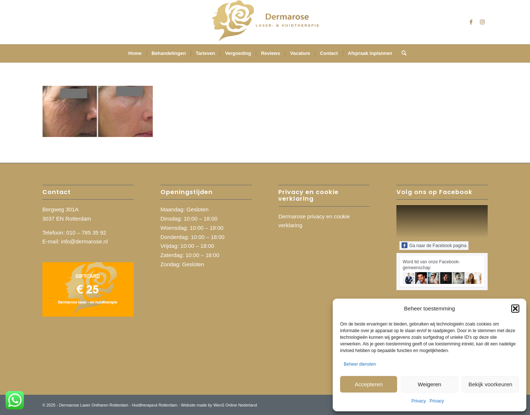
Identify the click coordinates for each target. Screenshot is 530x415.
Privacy (418, 401)
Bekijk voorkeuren (490, 384)
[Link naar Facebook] (471, 22)
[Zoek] (401, 53)
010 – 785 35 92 (86, 232)
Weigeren (429, 384)
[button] (515, 308)
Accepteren (369, 384)
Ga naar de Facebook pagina (434, 245)
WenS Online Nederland (235, 405)
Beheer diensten (360, 364)
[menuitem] (135, 53)
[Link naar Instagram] (482, 22)
